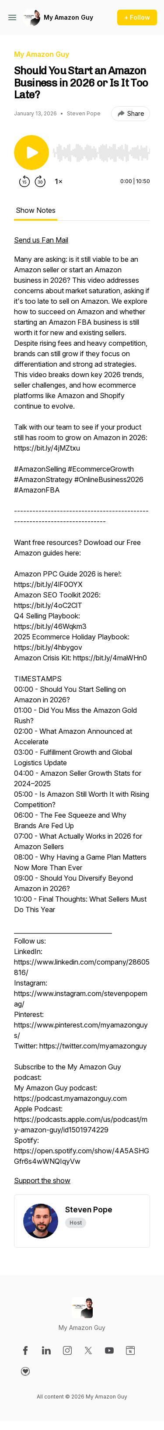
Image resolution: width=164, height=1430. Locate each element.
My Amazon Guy (68, 17)
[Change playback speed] (58, 181)
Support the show (42, 1180)
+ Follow (137, 17)
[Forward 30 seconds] (40, 181)
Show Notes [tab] (36, 210)
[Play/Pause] (31, 152)
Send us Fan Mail (41, 240)
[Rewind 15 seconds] (24, 181)
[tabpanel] (82, 714)
